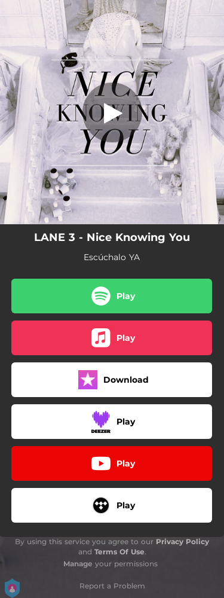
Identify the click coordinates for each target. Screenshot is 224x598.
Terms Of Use (119, 551)
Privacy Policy (182, 541)
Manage (78, 563)
